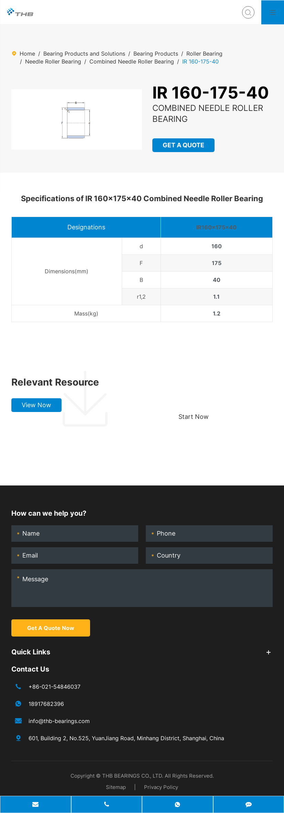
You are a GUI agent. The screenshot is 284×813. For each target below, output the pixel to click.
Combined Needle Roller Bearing (131, 61)
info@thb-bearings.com (59, 721)
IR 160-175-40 (200, 61)
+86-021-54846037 (54, 686)
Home (27, 53)
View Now (36, 405)
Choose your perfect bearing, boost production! (216, 382)
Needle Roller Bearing (53, 61)
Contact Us (30, 669)
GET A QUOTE (184, 145)
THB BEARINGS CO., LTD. (132, 775)
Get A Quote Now (50, 628)
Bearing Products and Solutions (84, 53)
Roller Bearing (204, 53)
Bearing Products (155, 53)
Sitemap (116, 787)
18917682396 (46, 703)
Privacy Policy (161, 787)
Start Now (193, 416)
